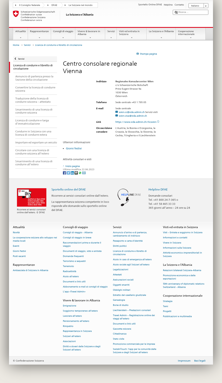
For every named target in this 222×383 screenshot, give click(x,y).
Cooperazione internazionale (190, 34)
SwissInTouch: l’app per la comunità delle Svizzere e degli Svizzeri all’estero (134, 351)
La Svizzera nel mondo (81, 5)
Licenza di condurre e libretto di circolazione (130, 253)
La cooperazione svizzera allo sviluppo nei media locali (35, 239)
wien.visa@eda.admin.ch (133, 115)
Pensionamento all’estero (76, 321)
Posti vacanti (19, 256)
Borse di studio (120, 305)
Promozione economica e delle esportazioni (179, 277)
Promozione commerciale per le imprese (134, 344)
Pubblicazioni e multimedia (177, 316)
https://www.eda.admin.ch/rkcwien (137, 122)
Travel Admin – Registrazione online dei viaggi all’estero (134, 317)
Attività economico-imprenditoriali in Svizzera (182, 255)
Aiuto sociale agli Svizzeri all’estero (131, 264)
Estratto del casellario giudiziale (129, 295)
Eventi (16, 246)
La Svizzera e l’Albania (161, 34)
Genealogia (119, 300)
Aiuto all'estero (71, 276)
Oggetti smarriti (121, 285)
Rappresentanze (39, 34)
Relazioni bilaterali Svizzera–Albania (182, 270)
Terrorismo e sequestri (74, 261)
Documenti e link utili (74, 281)
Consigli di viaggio (63, 34)
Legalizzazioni (120, 269)
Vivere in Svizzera (172, 242)
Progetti (167, 311)
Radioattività (69, 271)
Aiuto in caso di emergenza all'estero (132, 259)
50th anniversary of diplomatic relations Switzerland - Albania (183, 285)
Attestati (117, 275)
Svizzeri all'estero (72, 336)
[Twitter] (69, 172)
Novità (16, 232)
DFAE (54, 5)
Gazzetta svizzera (122, 329)
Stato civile (118, 339)
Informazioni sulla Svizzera (177, 248)
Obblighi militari (121, 290)
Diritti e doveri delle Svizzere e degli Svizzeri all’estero (81, 348)
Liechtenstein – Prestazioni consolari (132, 310)
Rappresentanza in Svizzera (77, 331)
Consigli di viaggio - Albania (78, 232)
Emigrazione (69, 306)
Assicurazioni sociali (123, 280)
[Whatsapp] (80, 172)
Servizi (111, 34)
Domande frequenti (73, 256)
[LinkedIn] (73, 172)
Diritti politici (120, 246)
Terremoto (68, 266)
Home (16, 45)
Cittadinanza (119, 334)
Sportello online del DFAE (68, 189)
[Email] (84, 172)
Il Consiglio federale (29, 5)
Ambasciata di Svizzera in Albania (30, 270)
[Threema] (76, 172)
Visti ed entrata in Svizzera (131, 34)
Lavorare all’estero (72, 316)
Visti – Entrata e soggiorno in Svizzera (182, 232)
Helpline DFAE (158, 189)
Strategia (167, 301)
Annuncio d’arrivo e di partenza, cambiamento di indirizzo (130, 234)
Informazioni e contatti (175, 237)
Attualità (20, 34)
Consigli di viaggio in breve (77, 237)
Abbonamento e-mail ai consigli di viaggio (85, 286)
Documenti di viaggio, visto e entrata (82, 251)
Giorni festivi (74, 148)
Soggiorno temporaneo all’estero (80, 311)
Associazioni (69, 341)
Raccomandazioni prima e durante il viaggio (82, 244)
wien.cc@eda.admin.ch (132, 112)
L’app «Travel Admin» (74, 292)
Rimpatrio (68, 326)
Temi (165, 306)
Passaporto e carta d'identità (128, 241)
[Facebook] (65, 172)
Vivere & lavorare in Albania (90, 34)
